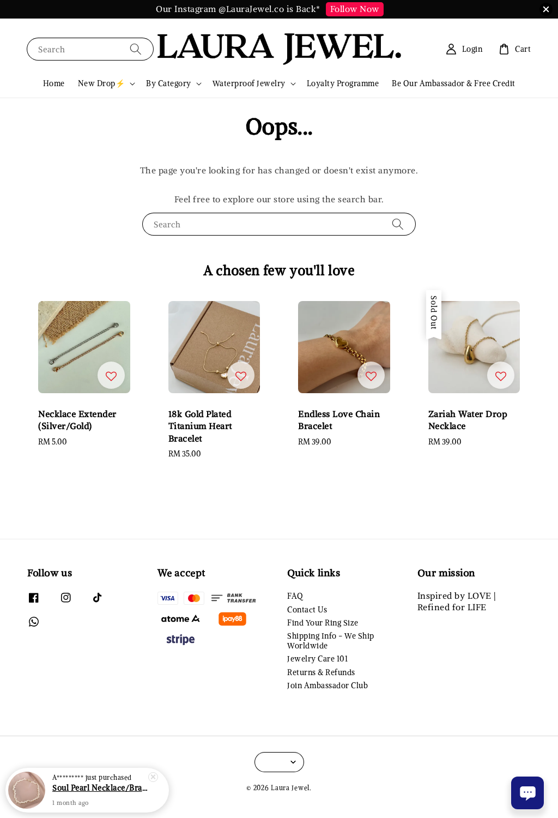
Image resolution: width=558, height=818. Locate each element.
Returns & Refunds (321, 672)
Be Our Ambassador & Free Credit (453, 83)
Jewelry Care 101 (317, 659)
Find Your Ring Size (323, 623)
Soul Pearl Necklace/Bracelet (100, 788)
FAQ (295, 596)
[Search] (135, 48)
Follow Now (354, 8)
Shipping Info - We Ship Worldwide (330, 641)
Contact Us (307, 610)
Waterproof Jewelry (249, 83)
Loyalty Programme (343, 83)
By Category (168, 83)
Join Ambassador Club (327, 685)
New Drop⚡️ (101, 83)
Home (54, 83)
